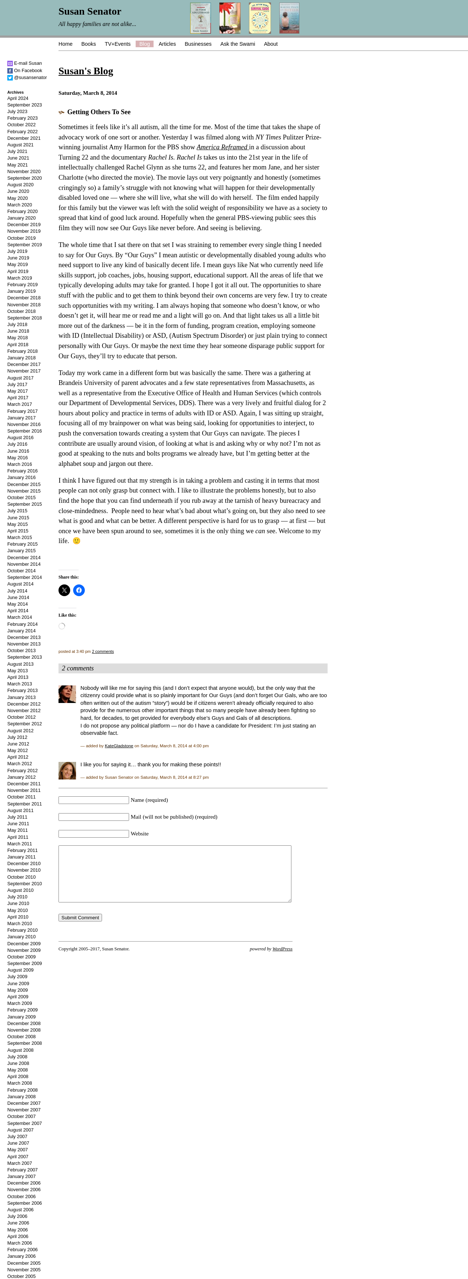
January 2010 (21, 936)
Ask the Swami (237, 44)
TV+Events (118, 44)
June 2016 (18, 451)
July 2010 (17, 897)
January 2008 (21, 1096)
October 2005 (21, 1276)
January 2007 (21, 1176)
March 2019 (19, 278)
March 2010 (19, 923)
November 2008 (24, 1030)
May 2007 (17, 1149)
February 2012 (22, 770)
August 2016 (20, 437)
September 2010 (24, 883)
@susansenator (27, 77)
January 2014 (21, 630)
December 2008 (24, 1023)
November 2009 (24, 950)
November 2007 (24, 1109)
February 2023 (22, 118)
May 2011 (17, 830)
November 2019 (24, 231)
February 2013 (22, 690)
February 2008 (22, 1090)
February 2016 (22, 471)
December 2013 (24, 637)
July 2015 (17, 510)
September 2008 (24, 1043)
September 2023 (24, 105)
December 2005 (24, 1263)
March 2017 (19, 404)
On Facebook (24, 70)
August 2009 (20, 970)
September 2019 (24, 244)
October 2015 (21, 497)
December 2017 (24, 364)
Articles (167, 44)
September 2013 (24, 657)
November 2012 (24, 710)
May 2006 (17, 1230)
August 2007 (20, 1130)
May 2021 (17, 165)
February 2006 (22, 1249)
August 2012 (20, 730)
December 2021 (24, 138)
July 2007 (17, 1136)
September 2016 (24, 431)
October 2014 (21, 570)
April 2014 (18, 610)
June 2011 (18, 823)
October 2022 (21, 124)
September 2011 (24, 804)
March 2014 (19, 617)
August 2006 (20, 1209)
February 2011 (22, 850)
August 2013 (20, 664)
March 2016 (19, 464)
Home (65, 44)
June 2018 (18, 331)
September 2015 (24, 504)
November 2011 (24, 790)
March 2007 (19, 1163)
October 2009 (21, 957)
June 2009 (18, 983)
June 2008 (18, 1063)
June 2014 (18, 597)
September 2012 (24, 723)
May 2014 (17, 604)
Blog (144, 44)
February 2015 (22, 544)
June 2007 (18, 1143)
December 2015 (24, 484)
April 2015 (18, 531)
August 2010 (20, 890)
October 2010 (21, 877)
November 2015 (24, 491)
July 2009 (17, 976)
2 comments (103, 651)
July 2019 (17, 251)
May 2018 (17, 337)
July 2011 (17, 817)
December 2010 (24, 863)
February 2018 (22, 351)
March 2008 (19, 1083)
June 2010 (18, 903)
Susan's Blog (85, 70)
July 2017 (17, 384)
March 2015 (19, 537)
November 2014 (24, 564)
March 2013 (19, 684)
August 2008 (20, 1050)
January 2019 (21, 291)
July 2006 (17, 1216)
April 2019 (18, 271)
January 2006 (21, 1256)
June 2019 (18, 258)
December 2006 (24, 1183)
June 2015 (18, 517)
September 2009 (24, 963)
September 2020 (24, 178)
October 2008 (21, 1036)
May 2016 (17, 457)
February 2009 (22, 1010)
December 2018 (24, 297)
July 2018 (17, 324)
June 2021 (18, 158)
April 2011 (18, 837)
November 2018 (24, 304)
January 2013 (21, 697)
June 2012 (18, 744)
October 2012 (21, 717)
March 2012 (19, 763)
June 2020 (18, 191)
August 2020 (20, 184)
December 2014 (24, 557)
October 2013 (21, 650)
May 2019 (17, 264)
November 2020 (24, 171)
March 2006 (19, 1243)
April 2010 (18, 917)
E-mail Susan (24, 63)
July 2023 (17, 111)
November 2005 (24, 1269)
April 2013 (18, 677)
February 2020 (22, 211)
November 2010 (24, 870)
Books (88, 44)
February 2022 (22, 131)
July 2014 (17, 591)
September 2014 (24, 577)
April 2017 (18, 397)
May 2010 (17, 910)
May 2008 (17, 1070)
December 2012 (24, 704)
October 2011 (21, 797)
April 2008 (18, 1076)
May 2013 (17, 670)
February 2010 (22, 930)
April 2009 (18, 996)
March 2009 (19, 1003)
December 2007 (24, 1103)
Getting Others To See (99, 112)
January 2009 (21, 1017)
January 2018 (21, 357)
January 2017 (21, 417)
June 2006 (18, 1223)
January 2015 (21, 550)
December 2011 (24, 783)
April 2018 (18, 344)
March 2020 (19, 204)
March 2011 (19, 843)
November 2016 (24, 424)
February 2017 (22, 411)
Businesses (198, 44)
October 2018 (21, 311)
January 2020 (21, 218)
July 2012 (17, 737)
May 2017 (17, 391)
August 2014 (20, 584)
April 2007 (18, 1156)
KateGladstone (119, 745)
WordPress (282, 959)
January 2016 (21, 477)
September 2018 (24, 318)
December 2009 (24, 943)
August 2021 (20, 144)
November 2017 (24, 371)
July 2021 (17, 151)
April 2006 (18, 1236)
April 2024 (18, 98)
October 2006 (21, 1196)
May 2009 (17, 990)
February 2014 (22, 624)
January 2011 (21, 857)
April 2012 (18, 757)
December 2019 (24, 224)
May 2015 (17, 524)
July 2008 (17, 1056)
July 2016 (17, 444)
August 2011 (20, 810)
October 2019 (21, 238)
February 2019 (22, 284)
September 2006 (24, 1203)
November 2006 (24, 1189)
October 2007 (21, 1116)
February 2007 (22, 1170)
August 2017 (20, 378)
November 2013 (24, 644)
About (271, 44)
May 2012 (17, 750)
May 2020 (17, 198)
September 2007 (24, 1123)
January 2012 (21, 777)
